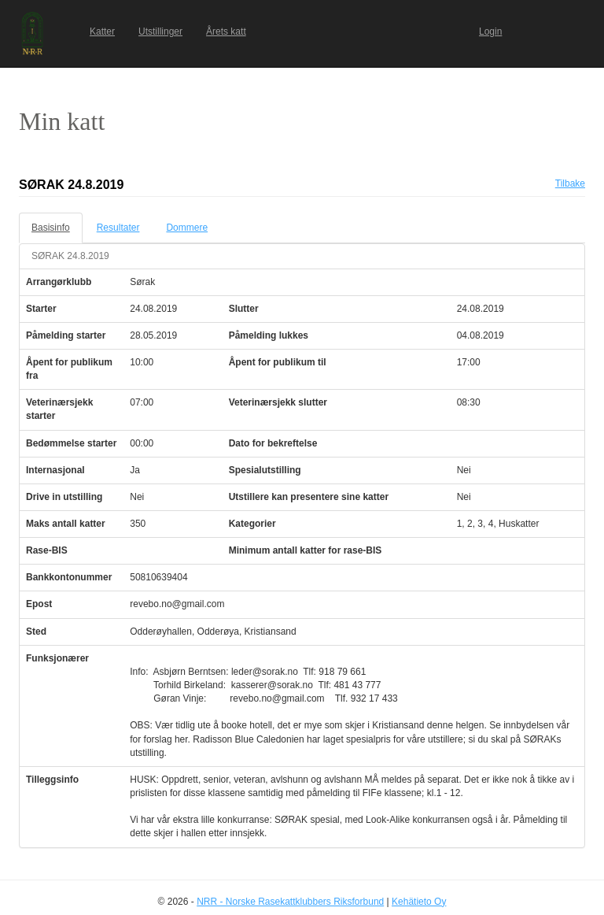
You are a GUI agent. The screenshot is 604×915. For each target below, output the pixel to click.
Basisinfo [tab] (50, 227)
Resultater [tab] (118, 227)
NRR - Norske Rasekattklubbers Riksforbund (290, 901)
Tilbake (570, 183)
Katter (102, 31)
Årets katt (226, 31)
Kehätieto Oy (419, 901)
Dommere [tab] (187, 227)
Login (490, 31)
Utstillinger (160, 31)
